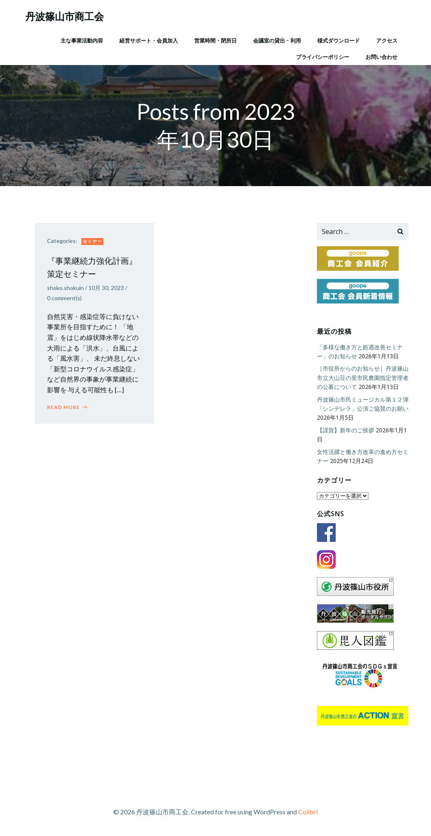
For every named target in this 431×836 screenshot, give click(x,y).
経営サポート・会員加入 (148, 40)
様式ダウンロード (338, 40)
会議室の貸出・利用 (277, 40)
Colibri (308, 812)
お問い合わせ (381, 57)
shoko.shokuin (65, 287)
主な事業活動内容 (82, 40)
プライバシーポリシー (322, 57)
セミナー (92, 241)
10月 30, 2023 (106, 287)
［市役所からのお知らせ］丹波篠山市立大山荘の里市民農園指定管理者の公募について (363, 377)
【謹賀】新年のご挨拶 (345, 430)
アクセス (386, 40)
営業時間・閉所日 (215, 40)
